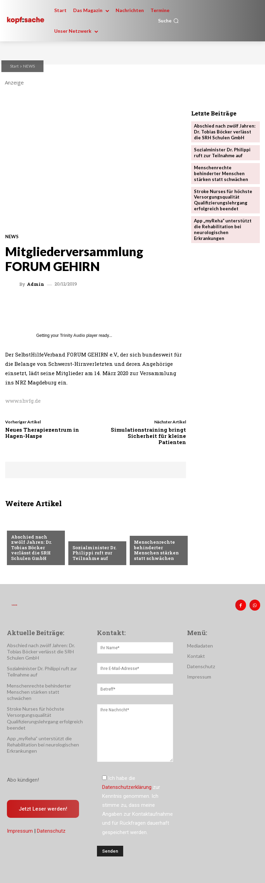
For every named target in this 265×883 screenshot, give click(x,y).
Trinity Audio (72, 335)
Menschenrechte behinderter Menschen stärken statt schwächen (156, 550)
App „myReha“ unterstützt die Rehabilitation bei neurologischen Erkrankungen (223, 229)
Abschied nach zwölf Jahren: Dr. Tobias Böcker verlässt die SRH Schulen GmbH (31, 547)
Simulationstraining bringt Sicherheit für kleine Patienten (148, 435)
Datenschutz (51, 831)
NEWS (29, 66)
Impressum (20, 831)
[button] (168, 20)
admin (35, 284)
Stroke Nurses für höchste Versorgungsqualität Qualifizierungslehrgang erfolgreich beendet (223, 200)
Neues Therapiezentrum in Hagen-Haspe (42, 432)
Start (14, 66)
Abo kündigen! (23, 780)
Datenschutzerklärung (126, 787)
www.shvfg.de (23, 400)
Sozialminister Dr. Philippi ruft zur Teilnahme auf (94, 552)
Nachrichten (26, 526)
